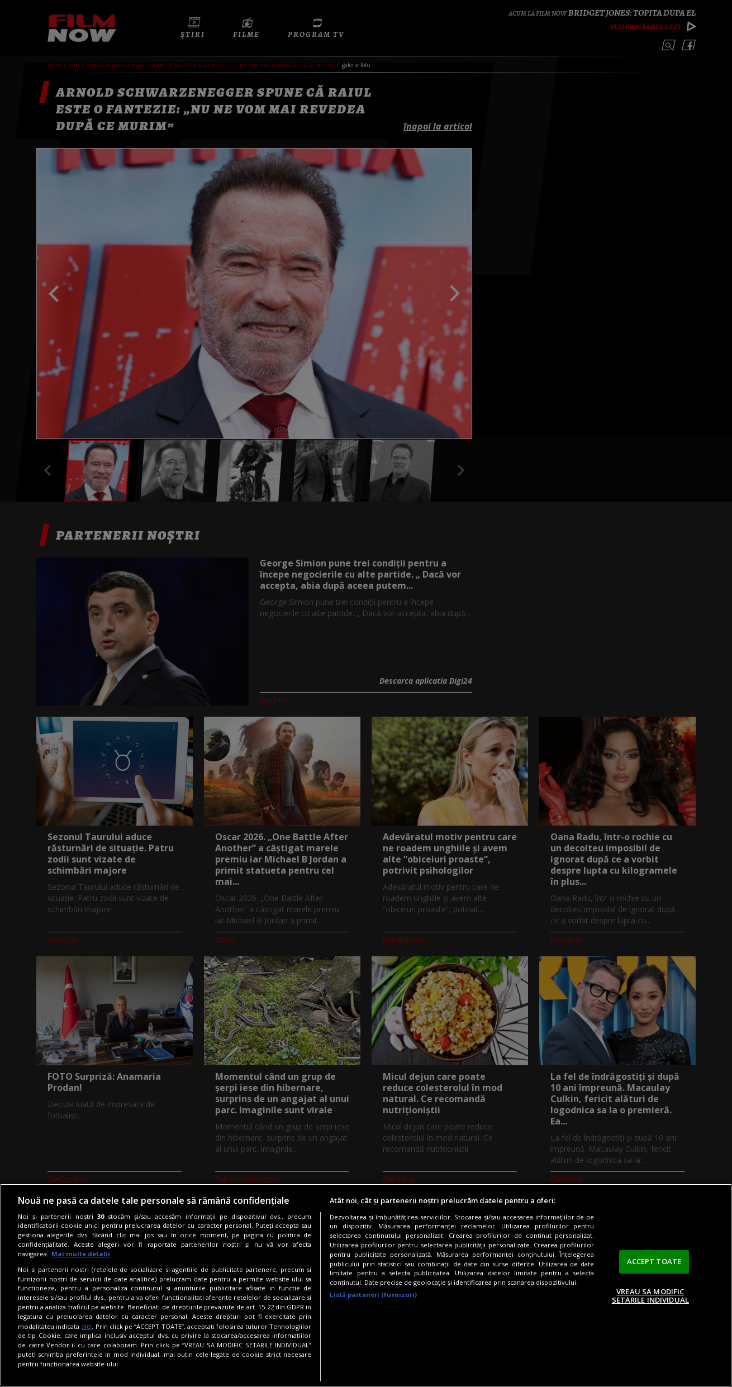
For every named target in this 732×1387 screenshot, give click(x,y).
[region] (366, 1285)
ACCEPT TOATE (654, 1261)
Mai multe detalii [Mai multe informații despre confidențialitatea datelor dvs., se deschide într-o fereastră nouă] (80, 1254)
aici (86, 1326)
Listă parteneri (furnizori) (373, 1294)
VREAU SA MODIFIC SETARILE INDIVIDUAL (650, 1295)
